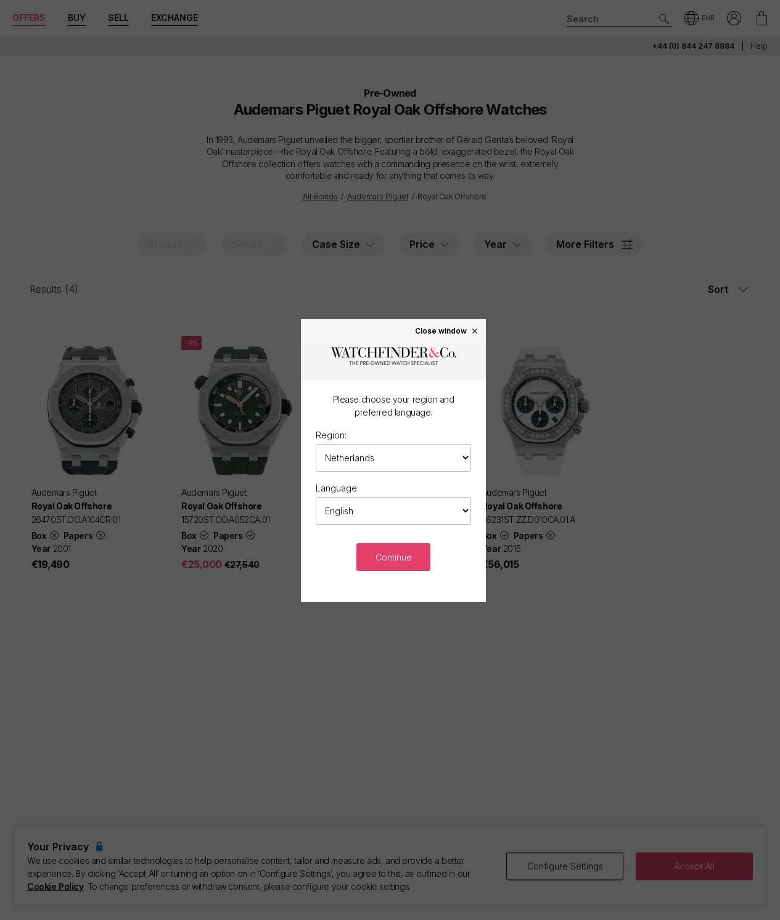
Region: (331, 435)
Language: (337, 488)
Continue (394, 557)
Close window (447, 330)
